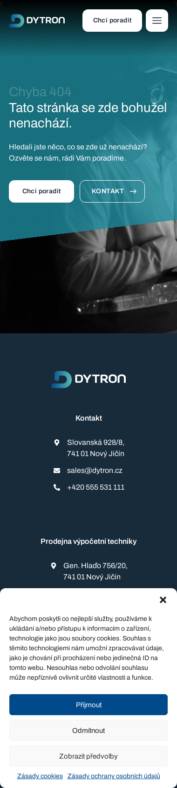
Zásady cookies (40, 776)
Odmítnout (88, 730)
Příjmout (89, 705)
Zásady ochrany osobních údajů (114, 776)
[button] (163, 600)
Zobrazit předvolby (88, 756)
